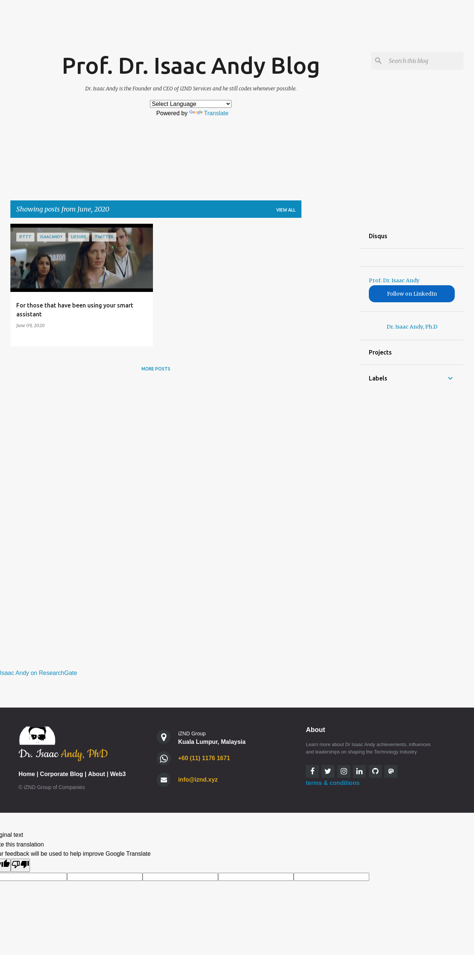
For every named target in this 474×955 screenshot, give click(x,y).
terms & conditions (333, 783)
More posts (155, 368)
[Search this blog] (425, 61)
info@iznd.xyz (198, 779)
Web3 (118, 774)
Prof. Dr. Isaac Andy (394, 280)
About (96, 774)
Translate (208, 113)
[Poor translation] (20, 865)
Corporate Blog (61, 774)
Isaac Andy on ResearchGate (38, 673)
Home (27, 774)
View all (286, 209)
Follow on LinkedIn (412, 293)
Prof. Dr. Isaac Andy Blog (191, 65)
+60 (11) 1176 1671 (204, 758)
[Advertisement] (330, 335)
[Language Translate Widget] (190, 104)
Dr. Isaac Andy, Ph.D (412, 326)
